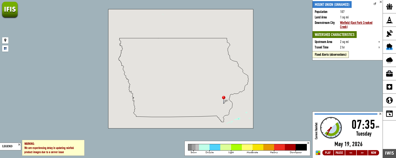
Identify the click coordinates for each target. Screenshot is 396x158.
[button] (225, 100)
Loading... (348, 135)
